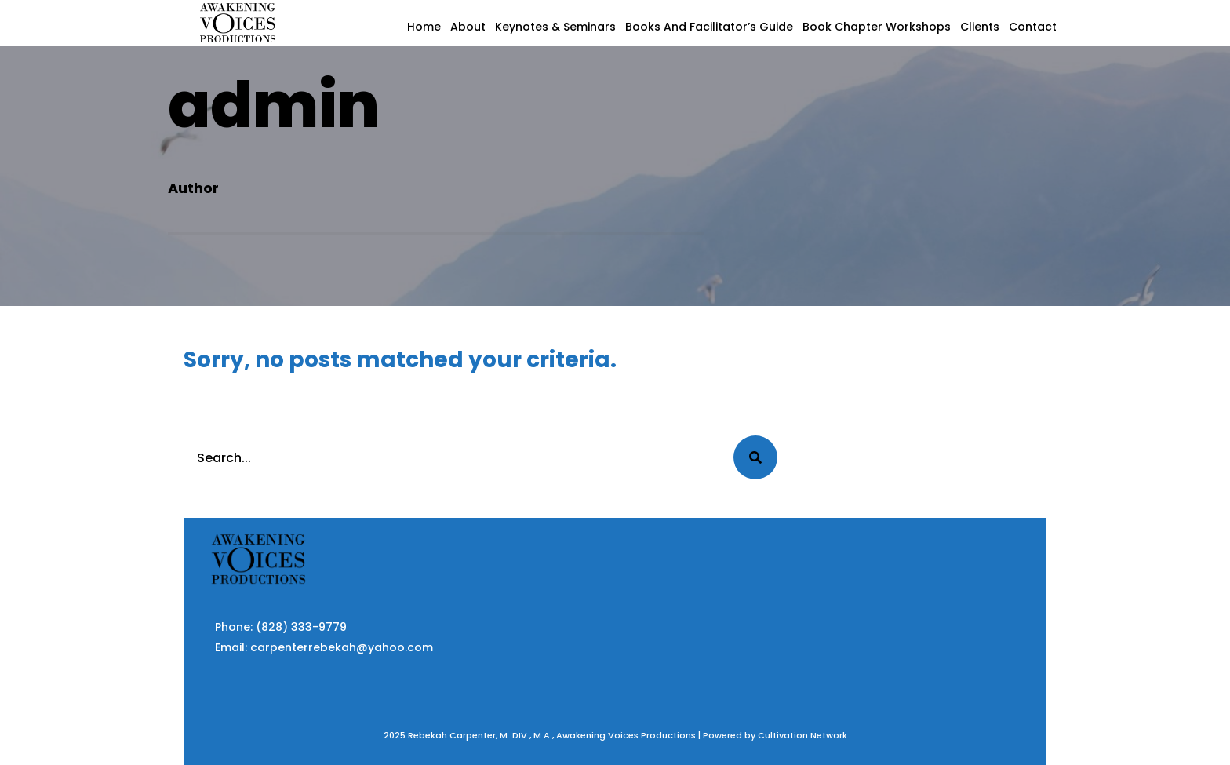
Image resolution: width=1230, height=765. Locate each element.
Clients (979, 27)
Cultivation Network (802, 735)
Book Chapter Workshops (876, 27)
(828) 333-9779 (301, 627)
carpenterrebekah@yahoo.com (341, 647)
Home (424, 27)
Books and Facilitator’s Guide (709, 27)
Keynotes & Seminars (555, 27)
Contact (1033, 27)
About (468, 27)
